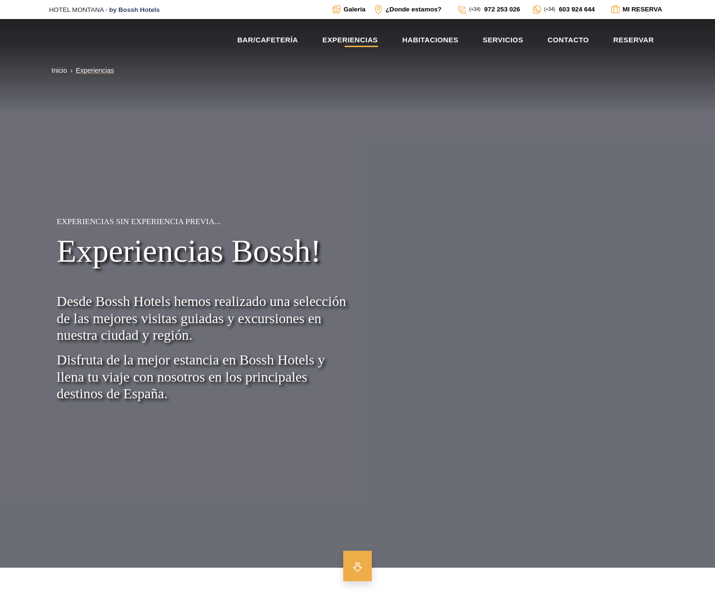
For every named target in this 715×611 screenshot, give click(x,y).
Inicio (59, 70)
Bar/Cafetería (267, 40)
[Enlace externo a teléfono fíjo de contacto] (488, 9)
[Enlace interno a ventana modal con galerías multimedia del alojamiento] (348, 9)
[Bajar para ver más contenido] (357, 566)
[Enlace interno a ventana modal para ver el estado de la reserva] (636, 9)
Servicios (503, 40)
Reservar (633, 40)
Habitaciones (430, 40)
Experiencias (350, 40)
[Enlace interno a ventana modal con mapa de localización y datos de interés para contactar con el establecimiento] (407, 9)
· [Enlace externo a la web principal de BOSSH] (104, 9)
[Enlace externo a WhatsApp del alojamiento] (563, 9)
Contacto (568, 40)
